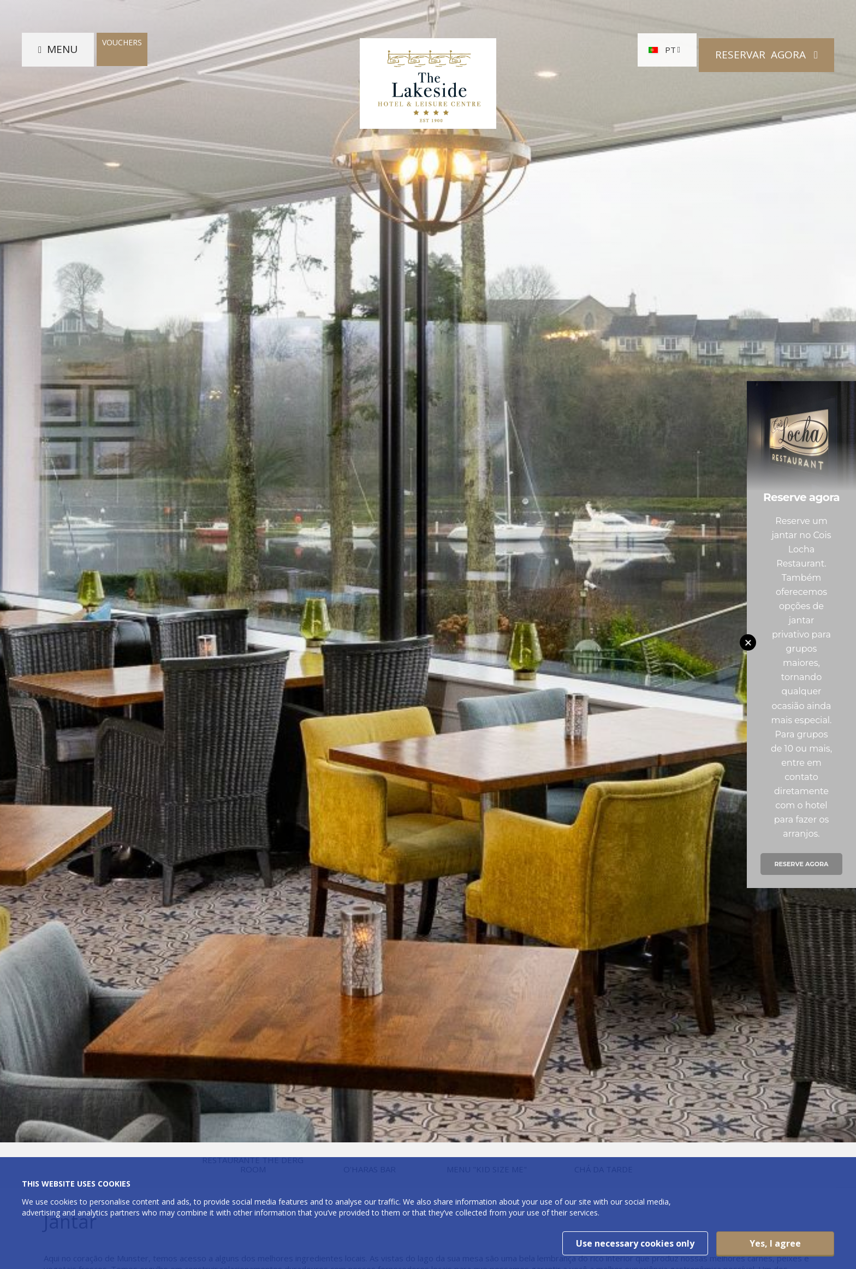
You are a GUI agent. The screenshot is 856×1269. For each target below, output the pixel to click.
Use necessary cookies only (635, 1243)
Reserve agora (801, 864)
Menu (62, 54)
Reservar (762, 54)
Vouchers (122, 48)
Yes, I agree (775, 1243)
